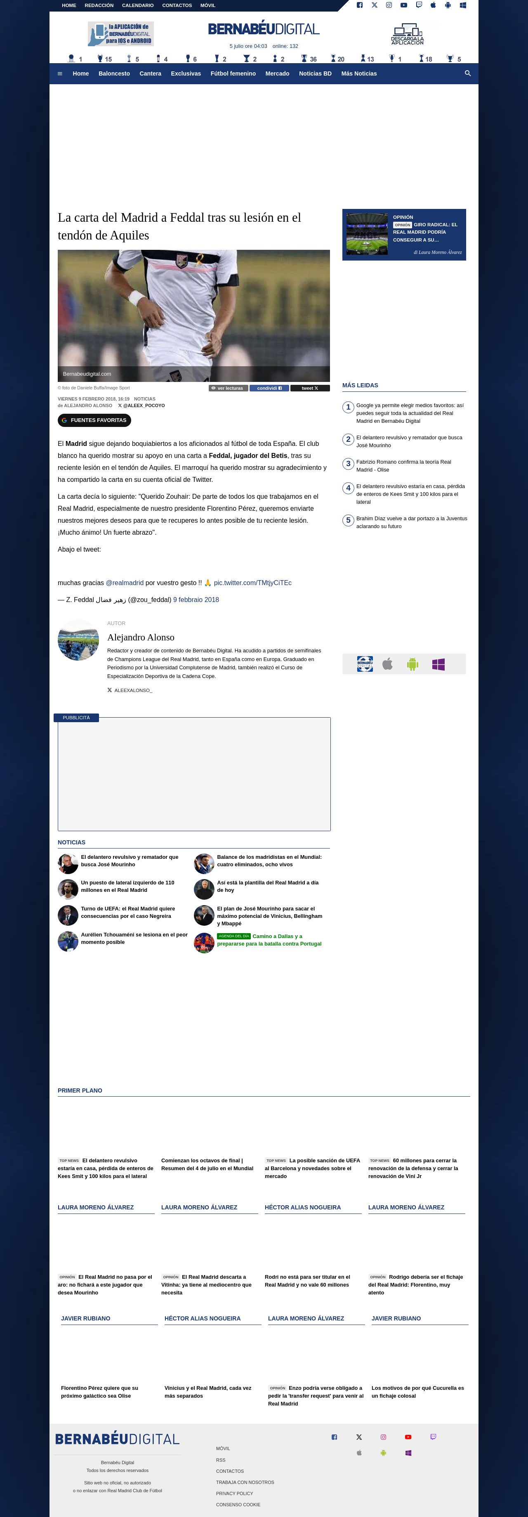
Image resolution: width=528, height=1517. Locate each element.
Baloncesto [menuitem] (114, 73)
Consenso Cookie (238, 1505)
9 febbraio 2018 (196, 599)
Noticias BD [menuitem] (315, 73)
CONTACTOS (177, 5)
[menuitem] (60, 74)
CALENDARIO (138, 5)
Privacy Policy (234, 1493)
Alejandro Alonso (88, 405)
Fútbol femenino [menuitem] (233, 73)
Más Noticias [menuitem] (359, 73)
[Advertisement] (404, 596)
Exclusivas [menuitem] (186, 73)
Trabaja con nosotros (245, 1482)
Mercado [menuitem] (278, 73)
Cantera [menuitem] (150, 73)
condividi (269, 388)
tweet (310, 388)
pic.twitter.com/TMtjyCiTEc (253, 582)
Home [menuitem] (81, 73)
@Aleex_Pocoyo (141, 405)
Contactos (230, 1471)
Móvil (223, 1448)
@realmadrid (125, 582)
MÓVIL (207, 5)
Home (69, 5)
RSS (220, 1460)
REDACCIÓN (99, 5)
